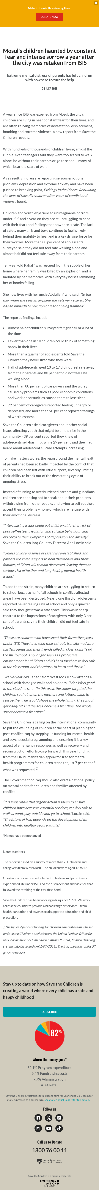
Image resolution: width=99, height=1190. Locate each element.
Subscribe (49, 1011)
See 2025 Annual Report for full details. (67, 1099)
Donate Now (49, 16)
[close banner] (96, 3)
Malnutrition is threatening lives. (49, 8)
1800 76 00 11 (49, 1150)
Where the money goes (49, 1059)
